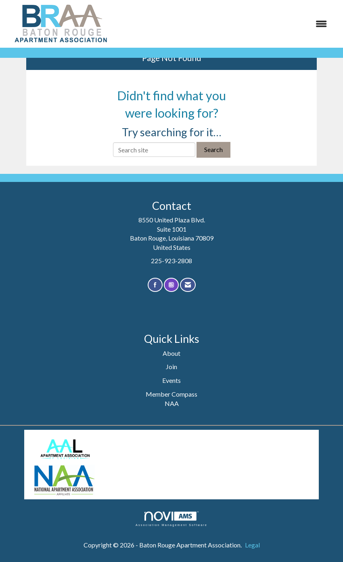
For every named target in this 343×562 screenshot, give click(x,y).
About (171, 353)
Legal (252, 545)
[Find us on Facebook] (155, 285)
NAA (172, 403)
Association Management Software (171, 518)
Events (171, 380)
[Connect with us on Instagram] (171, 285)
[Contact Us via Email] (188, 285)
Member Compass (171, 394)
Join (171, 366)
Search (213, 149)
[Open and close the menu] (225, 24)
